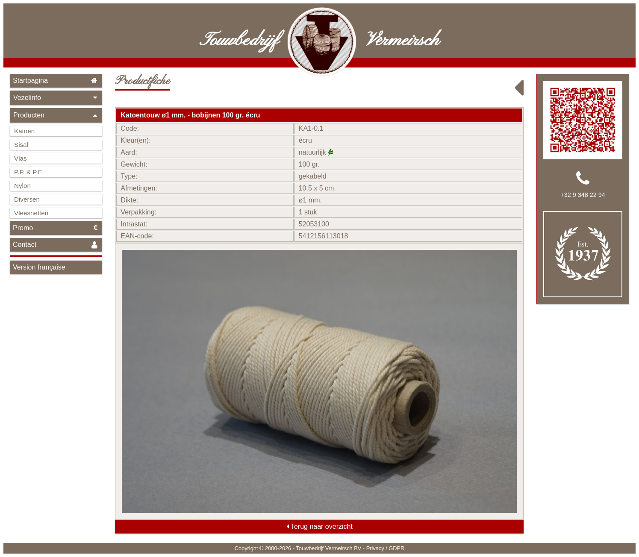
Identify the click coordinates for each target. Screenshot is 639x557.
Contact (56, 245)
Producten (56, 115)
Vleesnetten (31, 213)
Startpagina (56, 80)
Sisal (21, 144)
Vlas (20, 158)
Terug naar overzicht (319, 526)
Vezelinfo (56, 97)
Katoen (24, 131)
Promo (56, 228)
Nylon (22, 185)
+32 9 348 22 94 (582, 194)
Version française (39, 267)
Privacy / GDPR (385, 548)
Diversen (27, 199)
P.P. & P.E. (29, 172)
